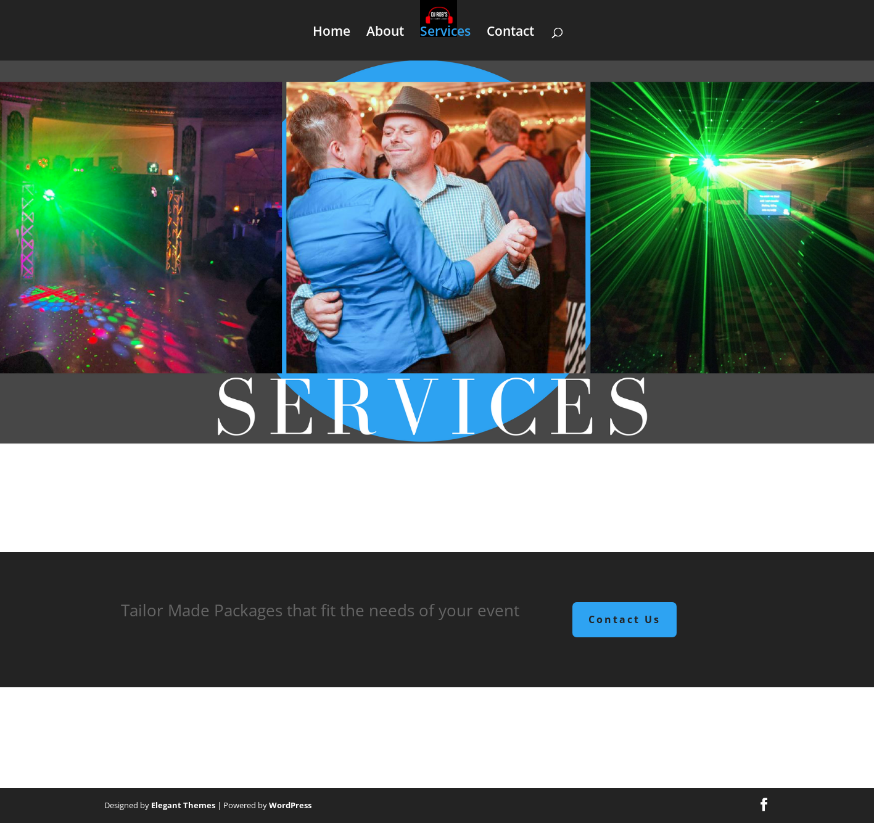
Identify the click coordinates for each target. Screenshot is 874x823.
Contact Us (624, 619)
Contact (510, 33)
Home (331, 33)
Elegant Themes (183, 805)
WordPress (290, 805)
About (385, 33)
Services (445, 33)
